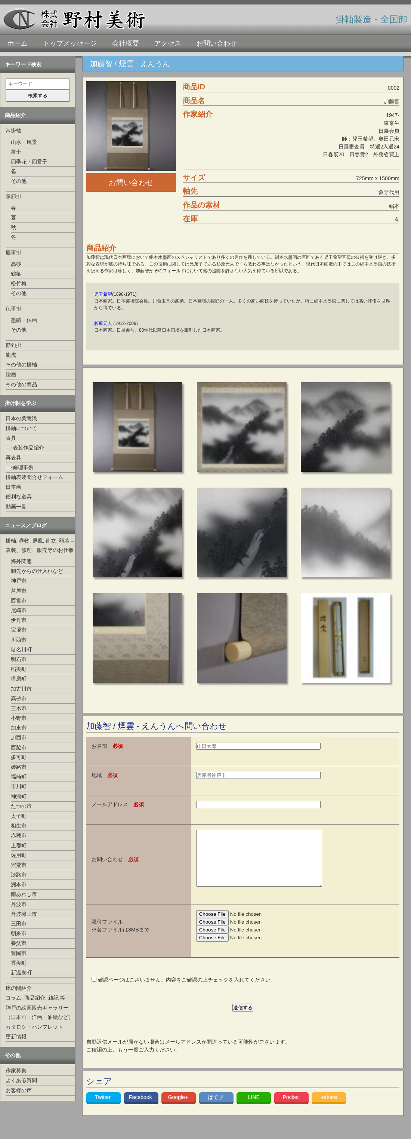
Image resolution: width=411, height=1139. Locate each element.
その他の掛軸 (21, 365)
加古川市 (21, 689)
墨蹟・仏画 (24, 320)
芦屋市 (19, 591)
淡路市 (19, 875)
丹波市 (19, 904)
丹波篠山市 (24, 914)
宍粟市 (19, 865)
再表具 (13, 458)
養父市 (19, 943)
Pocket (291, 1108)
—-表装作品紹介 (25, 448)
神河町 (19, 796)
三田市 (19, 924)
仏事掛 (13, 308)
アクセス (167, 43)
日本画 (13, 487)
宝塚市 (19, 630)
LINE (254, 1108)
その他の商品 (21, 384)
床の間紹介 (19, 988)
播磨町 (19, 679)
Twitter (103, 1108)
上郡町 (19, 845)
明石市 (19, 659)
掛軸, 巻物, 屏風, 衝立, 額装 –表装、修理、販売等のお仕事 (40, 545)
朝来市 (19, 933)
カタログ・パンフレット (34, 1027)
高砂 (16, 264)
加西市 (19, 737)
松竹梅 (19, 283)
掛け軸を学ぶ (20, 403)
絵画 (11, 374)
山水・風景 (24, 142)
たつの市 (21, 806)
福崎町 (19, 777)
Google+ (178, 1108)
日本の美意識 (21, 418)
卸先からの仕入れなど (37, 571)
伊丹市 (19, 620)
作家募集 (16, 1071)
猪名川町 (21, 650)
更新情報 (16, 1037)
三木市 (19, 708)
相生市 (19, 826)
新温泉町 (21, 973)
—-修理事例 (20, 467)
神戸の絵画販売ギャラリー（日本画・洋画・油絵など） (40, 1012)
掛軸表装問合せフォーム (34, 477)
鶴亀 (16, 274)
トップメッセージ (70, 43)
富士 (16, 152)
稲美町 (19, 669)
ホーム (17, 43)
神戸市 (19, 581)
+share (329, 1108)
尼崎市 (19, 610)
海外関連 (21, 561)
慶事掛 (13, 252)
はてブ (216, 1108)
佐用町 (19, 855)
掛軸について (21, 428)
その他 (19, 181)
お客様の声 (19, 1090)
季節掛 (13, 196)
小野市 (19, 718)
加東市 (19, 728)
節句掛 (13, 345)
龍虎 (11, 355)
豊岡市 (19, 953)
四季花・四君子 (29, 162)
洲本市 (19, 884)
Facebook (141, 1108)
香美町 (19, 963)
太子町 (19, 816)
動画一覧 (16, 507)
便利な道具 (19, 497)
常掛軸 (13, 130)
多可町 (19, 757)
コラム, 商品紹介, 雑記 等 (35, 998)
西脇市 (19, 747)
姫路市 (19, 767)
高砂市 (19, 698)
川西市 (19, 640)
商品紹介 (15, 115)
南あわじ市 (24, 894)
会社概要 (125, 43)
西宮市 (19, 601)
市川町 (19, 786)
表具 (11, 438)
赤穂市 (19, 835)
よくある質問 (21, 1080)
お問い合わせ (217, 43)
